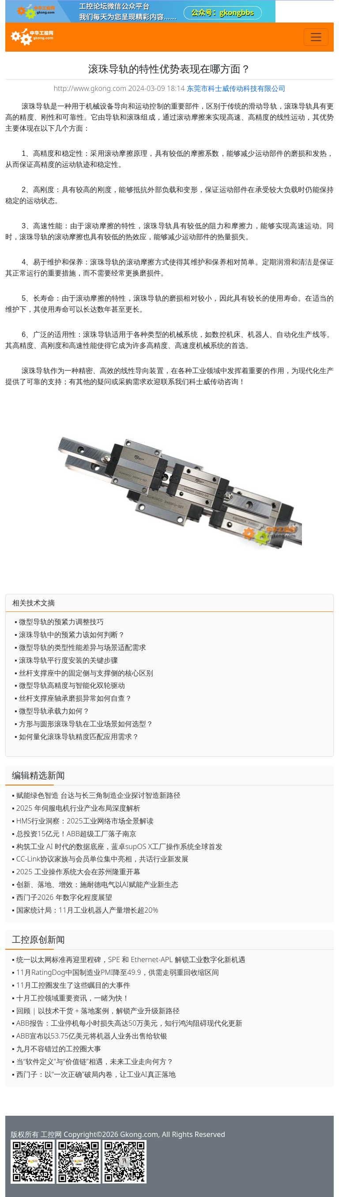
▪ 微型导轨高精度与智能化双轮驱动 (70, 685)
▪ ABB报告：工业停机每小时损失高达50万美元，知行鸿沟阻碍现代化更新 (127, 1023)
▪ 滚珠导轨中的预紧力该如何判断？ (70, 634)
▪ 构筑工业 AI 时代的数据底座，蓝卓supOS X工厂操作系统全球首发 (117, 846)
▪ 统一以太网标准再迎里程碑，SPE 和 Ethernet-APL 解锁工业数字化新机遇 (128, 959)
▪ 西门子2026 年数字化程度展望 (62, 897)
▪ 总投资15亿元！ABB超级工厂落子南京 (74, 833)
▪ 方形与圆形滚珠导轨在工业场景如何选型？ (84, 724)
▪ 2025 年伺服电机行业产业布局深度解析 (76, 808)
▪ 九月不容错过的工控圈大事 (56, 1049)
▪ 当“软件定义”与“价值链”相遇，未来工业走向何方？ (92, 1061)
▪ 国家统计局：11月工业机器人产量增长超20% (85, 910)
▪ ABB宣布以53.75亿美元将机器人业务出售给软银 (89, 1036)
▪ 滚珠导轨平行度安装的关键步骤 (66, 660)
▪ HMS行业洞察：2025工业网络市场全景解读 (83, 821)
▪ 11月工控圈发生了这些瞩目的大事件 (71, 985)
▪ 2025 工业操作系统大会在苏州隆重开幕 (76, 871)
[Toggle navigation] (316, 37)
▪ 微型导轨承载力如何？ (52, 711)
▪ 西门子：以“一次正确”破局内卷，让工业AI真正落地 (94, 1074)
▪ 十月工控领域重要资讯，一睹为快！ (70, 998)
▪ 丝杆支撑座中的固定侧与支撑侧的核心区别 (84, 673)
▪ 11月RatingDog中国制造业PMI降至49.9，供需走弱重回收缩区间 (115, 972)
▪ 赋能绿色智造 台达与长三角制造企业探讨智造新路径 (96, 795)
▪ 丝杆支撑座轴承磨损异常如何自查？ (73, 698)
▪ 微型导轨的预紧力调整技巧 (59, 622)
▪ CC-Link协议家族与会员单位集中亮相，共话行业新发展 (100, 859)
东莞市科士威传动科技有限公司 (236, 88)
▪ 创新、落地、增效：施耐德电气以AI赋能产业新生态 (95, 884)
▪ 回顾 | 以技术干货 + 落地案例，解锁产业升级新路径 (96, 1011)
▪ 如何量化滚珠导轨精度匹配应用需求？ (77, 736)
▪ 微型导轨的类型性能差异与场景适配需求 (80, 647)
